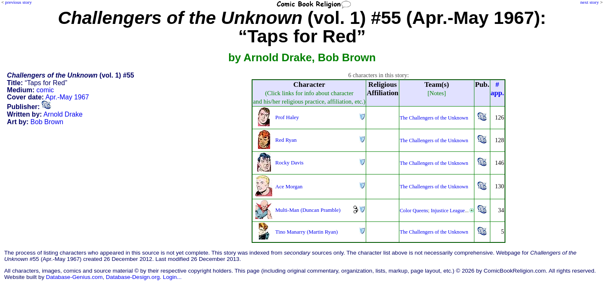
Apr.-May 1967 (67, 97)
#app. (497, 89)
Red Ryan (286, 140)
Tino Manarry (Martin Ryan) (306, 232)
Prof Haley (287, 117)
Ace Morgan (288, 186)
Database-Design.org (132, 277)
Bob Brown (47, 121)
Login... (172, 277)
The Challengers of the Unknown (434, 118)
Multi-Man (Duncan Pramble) (307, 210)
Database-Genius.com (74, 277)
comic (45, 90)
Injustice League (448, 210)
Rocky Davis (289, 162)
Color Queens (414, 210)
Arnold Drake (62, 114)
